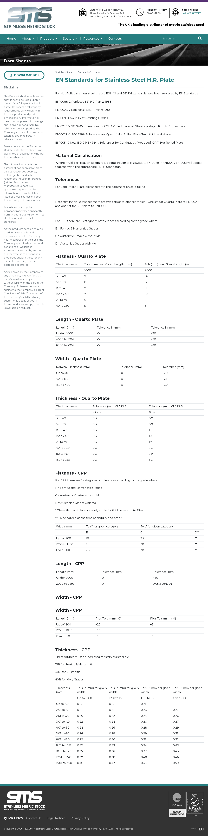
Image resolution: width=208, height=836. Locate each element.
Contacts (115, 38)
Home (11, 38)
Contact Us (33, 818)
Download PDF (24, 75)
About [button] (27, 38)
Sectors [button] (69, 38)
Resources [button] (91, 38)
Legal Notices (56, 818)
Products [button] (47, 38)
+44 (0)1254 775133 (192, 13)
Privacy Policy (80, 818)
